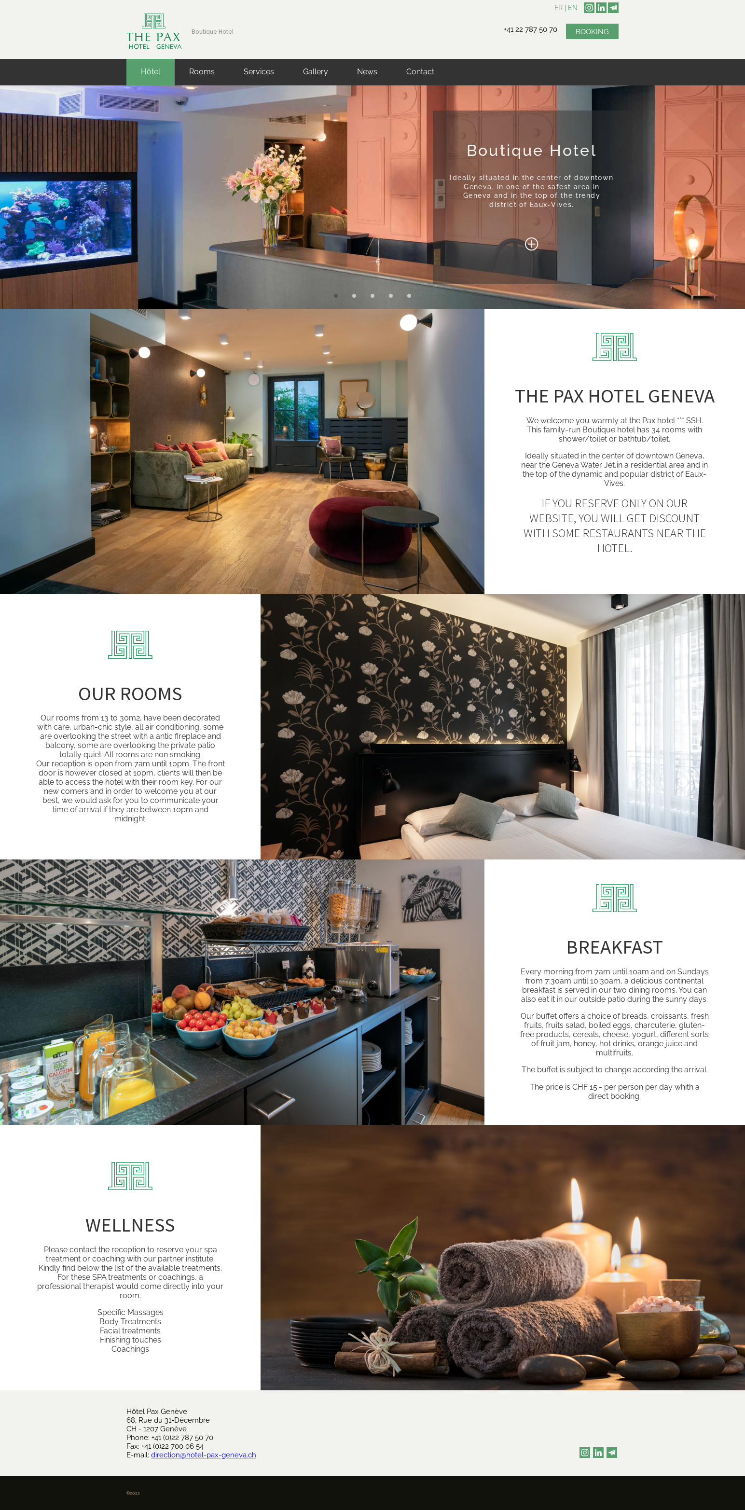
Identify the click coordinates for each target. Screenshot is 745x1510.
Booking (592, 32)
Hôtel (150, 71)
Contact (420, 71)
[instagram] (589, 7)
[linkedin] (601, 7)
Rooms (202, 71)
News (367, 71)
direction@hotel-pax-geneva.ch (203, 1455)
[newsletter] (613, 7)
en (573, 8)
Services (259, 71)
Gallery (315, 71)
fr (558, 8)
